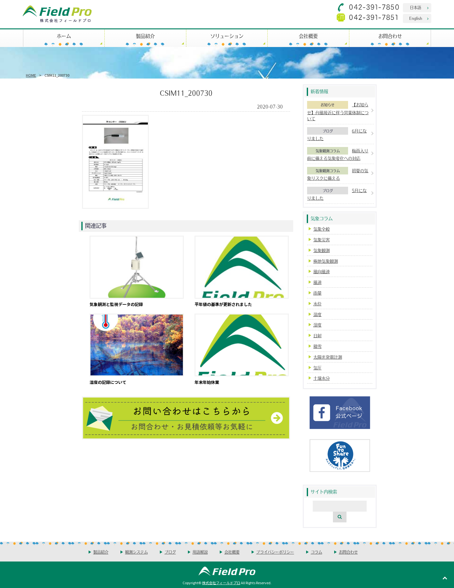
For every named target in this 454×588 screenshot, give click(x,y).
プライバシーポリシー (275, 552)
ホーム (64, 36)
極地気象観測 (325, 261)
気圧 (317, 367)
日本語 (415, 7)
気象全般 (321, 229)
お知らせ (328, 105)
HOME (31, 75)
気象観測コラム (328, 151)
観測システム (136, 552)
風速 (317, 282)
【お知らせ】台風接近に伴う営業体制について (338, 111)
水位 (317, 303)
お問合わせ (390, 36)
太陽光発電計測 (327, 357)
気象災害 (321, 239)
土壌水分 (321, 378)
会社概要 (308, 36)
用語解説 (200, 552)
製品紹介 (145, 36)
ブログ (328, 131)
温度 (317, 314)
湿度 (317, 324)
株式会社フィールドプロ (221, 582)
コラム (316, 552)
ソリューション (226, 36)
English (415, 18)
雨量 (317, 293)
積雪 (317, 346)
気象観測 (321, 250)
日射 (317, 335)
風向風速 (321, 271)
